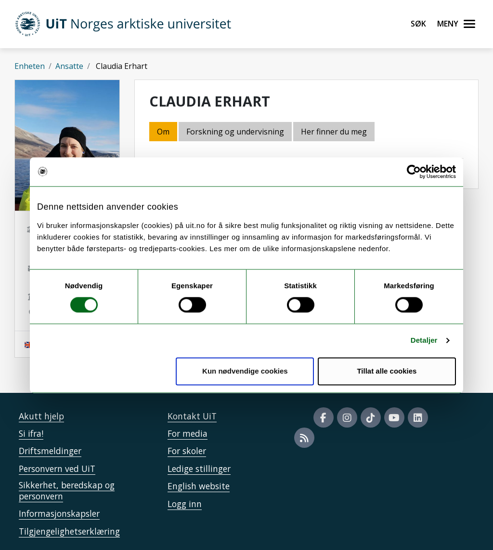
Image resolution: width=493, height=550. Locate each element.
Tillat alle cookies (386, 371)
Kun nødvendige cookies (245, 371)
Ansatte (69, 66)
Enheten (29, 66)
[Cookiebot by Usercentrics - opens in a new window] (414, 171)
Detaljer (424, 340)
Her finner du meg (334, 131)
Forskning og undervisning (235, 131)
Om (163, 131)
